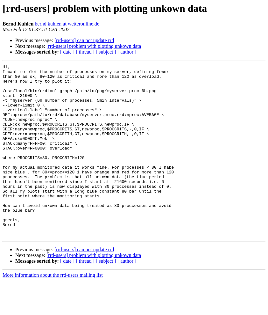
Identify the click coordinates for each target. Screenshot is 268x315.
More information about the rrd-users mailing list (53, 309)
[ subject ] (106, 52)
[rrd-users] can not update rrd (84, 40)
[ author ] (127, 52)
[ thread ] (85, 52)
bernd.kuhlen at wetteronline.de (67, 23)
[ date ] (67, 52)
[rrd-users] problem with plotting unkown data (93, 46)
